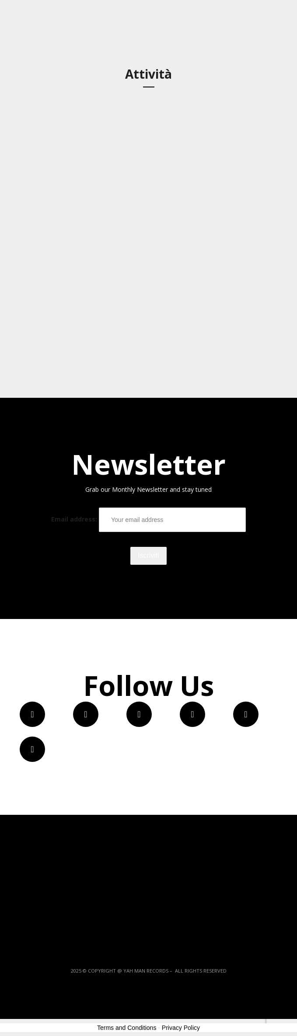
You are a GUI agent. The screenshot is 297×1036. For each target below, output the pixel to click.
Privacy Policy (181, 1027)
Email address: (148, 520)
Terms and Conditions (126, 1027)
